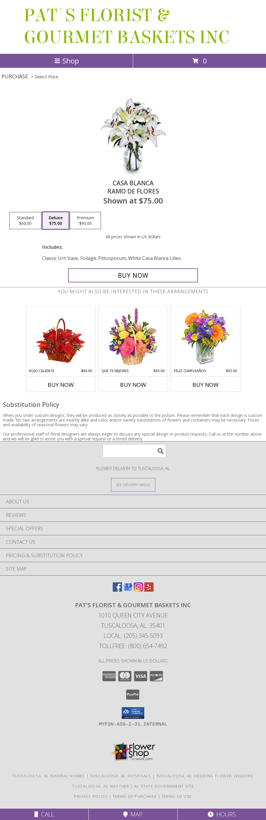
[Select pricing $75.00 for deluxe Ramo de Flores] (56, 220)
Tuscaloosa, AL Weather (100, 786)
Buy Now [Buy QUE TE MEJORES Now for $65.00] (133, 385)
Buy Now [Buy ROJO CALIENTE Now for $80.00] (61, 385)
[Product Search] (134, 451)
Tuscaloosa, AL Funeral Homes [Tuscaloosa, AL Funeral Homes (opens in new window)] (49, 775)
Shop (66, 60)
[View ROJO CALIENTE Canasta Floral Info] (60, 337)
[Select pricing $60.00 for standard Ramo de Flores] (25, 220)
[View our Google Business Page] (128, 589)
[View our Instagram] (138, 589)
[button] (133, 713)
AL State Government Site (164, 786)
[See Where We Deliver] (133, 484)
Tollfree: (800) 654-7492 (133, 646)
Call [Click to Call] (44, 814)
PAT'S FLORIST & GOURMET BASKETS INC (126, 26)
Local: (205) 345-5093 (133, 636)
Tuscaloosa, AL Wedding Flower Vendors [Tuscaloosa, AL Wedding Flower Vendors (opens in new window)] (204, 775)
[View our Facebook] (117, 589)
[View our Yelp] (149, 589)
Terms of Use (177, 796)
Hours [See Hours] (222, 814)
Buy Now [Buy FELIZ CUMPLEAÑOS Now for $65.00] (205, 385)
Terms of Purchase (135, 796)
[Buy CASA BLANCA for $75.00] (133, 275)
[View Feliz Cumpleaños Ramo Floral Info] (205, 337)
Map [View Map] (132, 814)
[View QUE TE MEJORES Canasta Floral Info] (133, 337)
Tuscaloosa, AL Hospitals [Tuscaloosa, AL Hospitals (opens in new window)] (120, 775)
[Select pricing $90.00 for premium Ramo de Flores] (85, 220)
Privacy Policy (91, 796)
